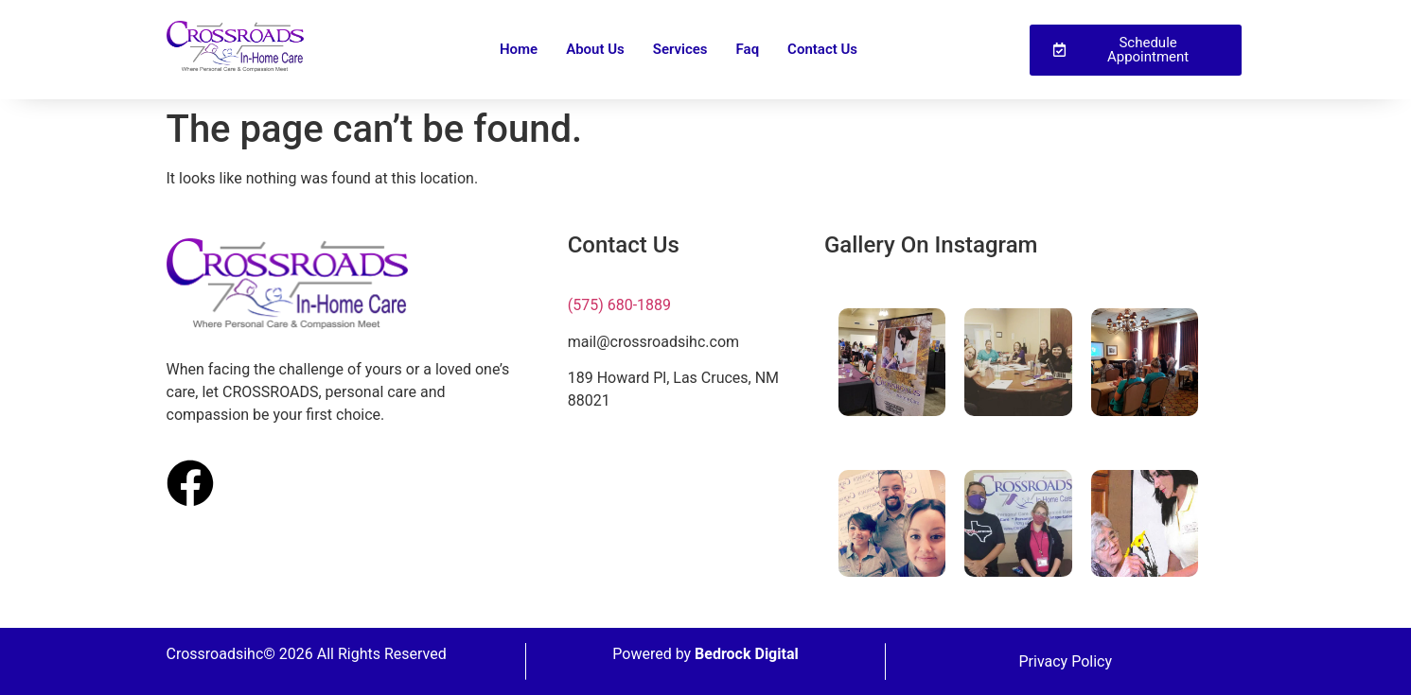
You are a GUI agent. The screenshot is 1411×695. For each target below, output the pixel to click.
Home (519, 49)
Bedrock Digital (747, 654)
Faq (748, 49)
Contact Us (822, 49)
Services (680, 49)
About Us (595, 49)
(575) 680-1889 (619, 305)
